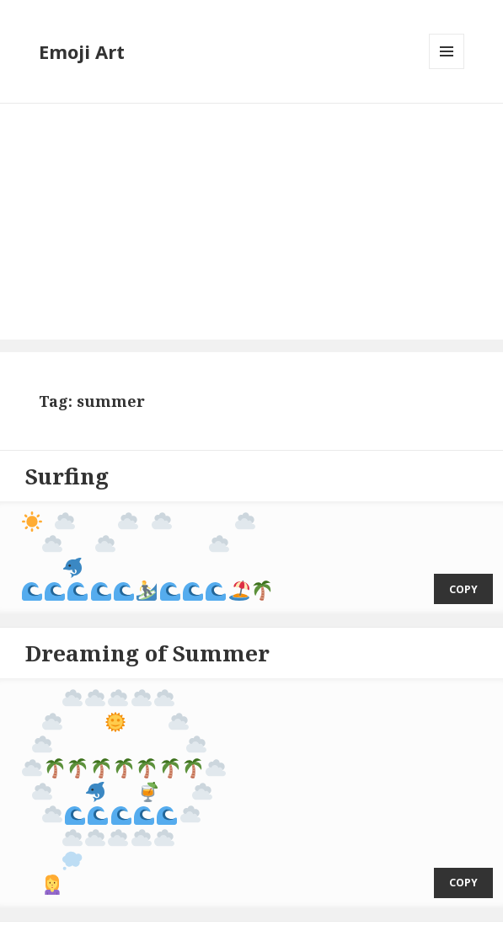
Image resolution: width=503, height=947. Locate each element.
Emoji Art (82, 51)
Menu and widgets (447, 68)
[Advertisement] (251, 222)
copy (463, 579)
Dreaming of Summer (147, 643)
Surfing (67, 476)
